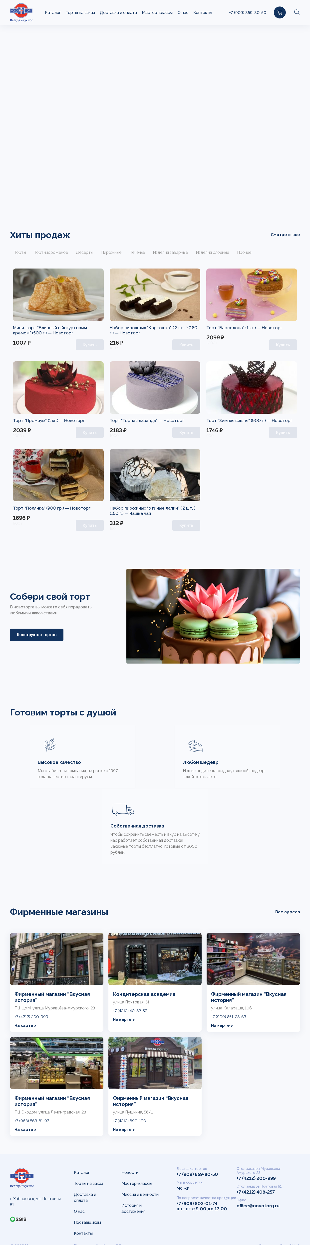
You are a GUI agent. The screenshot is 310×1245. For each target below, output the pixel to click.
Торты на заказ (80, 12)
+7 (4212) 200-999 (31, 1017)
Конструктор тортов (36, 635)
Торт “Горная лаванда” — (138, 420)
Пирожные (111, 252)
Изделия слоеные (212, 252)
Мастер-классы (157, 12)
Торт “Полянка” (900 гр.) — (42, 508)
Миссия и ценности (140, 1194)
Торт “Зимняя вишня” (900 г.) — (240, 420)
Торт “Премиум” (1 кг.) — (39, 420)
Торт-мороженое (51, 252)
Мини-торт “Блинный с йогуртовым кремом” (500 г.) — (51, 330)
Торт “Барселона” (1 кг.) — (235, 327)
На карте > (25, 1026)
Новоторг (64, 332)
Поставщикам (87, 1222)
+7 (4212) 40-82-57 (130, 1011)
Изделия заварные (170, 252)
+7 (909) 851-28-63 (228, 1017)
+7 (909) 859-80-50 (247, 12)
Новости (129, 1172)
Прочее (244, 252)
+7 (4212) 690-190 (129, 1121)
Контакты (202, 12)
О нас (183, 12)
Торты (20, 252)
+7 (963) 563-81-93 (31, 1121)
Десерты (84, 252)
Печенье (137, 252)
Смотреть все (285, 234)
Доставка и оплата (118, 12)
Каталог (53, 12)
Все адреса (287, 912)
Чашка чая (141, 513)
